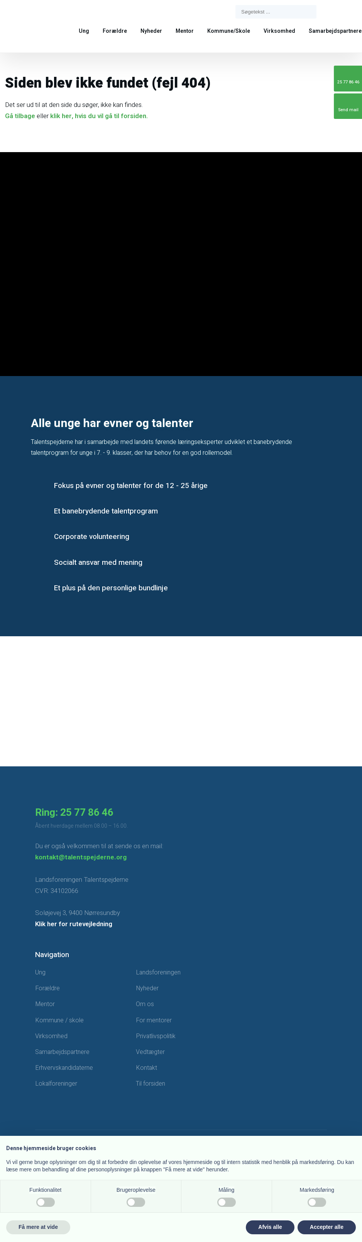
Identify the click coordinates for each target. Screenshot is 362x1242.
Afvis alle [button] (270, 1227)
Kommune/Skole (228, 31)
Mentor (185, 31)
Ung (84, 31)
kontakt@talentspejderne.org (81, 857)
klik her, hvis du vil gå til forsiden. (99, 116)
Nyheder (151, 31)
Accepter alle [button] (326, 1227)
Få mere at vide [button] (38, 1227)
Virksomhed (279, 31)
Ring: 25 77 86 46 (74, 812)
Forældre (115, 31)
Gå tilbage (20, 116)
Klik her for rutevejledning (73, 924)
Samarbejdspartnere (335, 31)
